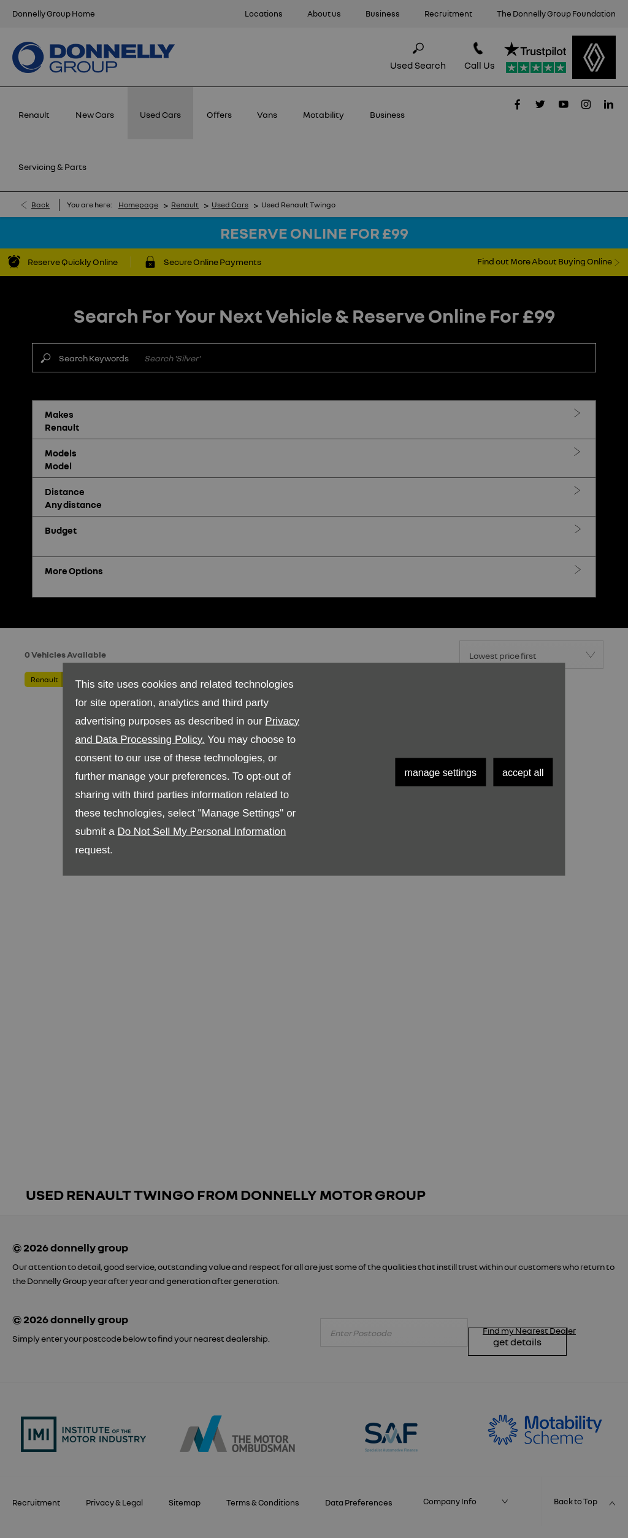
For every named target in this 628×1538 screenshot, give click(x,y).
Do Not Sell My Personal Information (201, 831)
